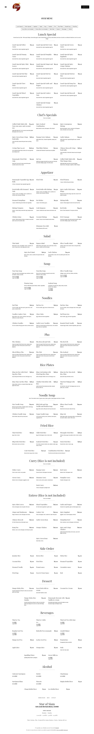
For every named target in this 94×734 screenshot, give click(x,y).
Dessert (58, 29)
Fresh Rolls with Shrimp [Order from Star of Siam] (44, 189)
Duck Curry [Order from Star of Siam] (40, 485)
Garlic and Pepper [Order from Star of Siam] (66, 504)
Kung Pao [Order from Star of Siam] (15, 527)
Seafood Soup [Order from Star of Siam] (52, 283)
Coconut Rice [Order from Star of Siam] (16, 561)
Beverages (64, 29)
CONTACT (53, 697)
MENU (48, 697)
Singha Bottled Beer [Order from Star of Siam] (66, 681)
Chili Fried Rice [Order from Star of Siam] (41, 433)
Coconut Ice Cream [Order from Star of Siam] (66, 588)
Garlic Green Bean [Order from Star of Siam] (42, 520)
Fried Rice (75, 26)
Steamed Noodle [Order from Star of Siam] (17, 567)
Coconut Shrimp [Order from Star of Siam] (41, 217)
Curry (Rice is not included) (27, 29)
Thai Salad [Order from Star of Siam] (15, 243)
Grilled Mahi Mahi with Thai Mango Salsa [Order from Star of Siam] (67, 160)
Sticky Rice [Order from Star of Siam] (63, 556)
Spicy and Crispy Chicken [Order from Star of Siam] (65, 528)
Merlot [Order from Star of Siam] (38, 674)
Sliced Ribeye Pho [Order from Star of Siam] (18, 352)
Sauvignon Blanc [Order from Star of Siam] (17, 681)
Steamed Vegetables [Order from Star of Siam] (66, 561)
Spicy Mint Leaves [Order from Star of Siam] (18, 504)
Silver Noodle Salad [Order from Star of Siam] (66, 243)
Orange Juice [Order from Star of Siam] (40, 647)
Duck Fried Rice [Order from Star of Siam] (65, 442)
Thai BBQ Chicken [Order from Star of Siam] (42, 148)
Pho (55, 26)
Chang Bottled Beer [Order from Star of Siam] (30, 689)
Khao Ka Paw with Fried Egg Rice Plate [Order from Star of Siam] (20, 373)
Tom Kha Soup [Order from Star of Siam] (41, 271)
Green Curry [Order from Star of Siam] (16, 477)
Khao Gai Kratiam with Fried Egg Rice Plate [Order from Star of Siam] (43, 373)
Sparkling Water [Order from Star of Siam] (29, 655)
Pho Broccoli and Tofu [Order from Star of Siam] (43, 342)
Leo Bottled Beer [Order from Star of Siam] (53, 689)
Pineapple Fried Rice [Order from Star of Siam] (66, 433)
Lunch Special (20, 26)
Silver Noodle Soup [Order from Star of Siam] (66, 271)
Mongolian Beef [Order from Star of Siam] (65, 520)
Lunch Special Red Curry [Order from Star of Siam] (44, 45)
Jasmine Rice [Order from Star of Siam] (16, 556)
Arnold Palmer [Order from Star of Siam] (65, 631)
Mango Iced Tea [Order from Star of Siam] (17, 640)
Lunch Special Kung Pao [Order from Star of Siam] (68, 83)
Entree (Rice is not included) (42, 29)
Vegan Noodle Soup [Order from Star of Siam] (42, 414)
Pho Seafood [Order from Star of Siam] (64, 352)
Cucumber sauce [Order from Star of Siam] (65, 567)
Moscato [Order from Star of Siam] (39, 681)
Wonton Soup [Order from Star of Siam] (28, 283)
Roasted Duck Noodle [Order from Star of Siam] (67, 323)
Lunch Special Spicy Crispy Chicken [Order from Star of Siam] (66, 65)
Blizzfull (57, 728)
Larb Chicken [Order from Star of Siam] (52, 252)
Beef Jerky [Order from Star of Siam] (63, 208)
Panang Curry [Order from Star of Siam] (40, 470)
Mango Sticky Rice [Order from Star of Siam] (18, 588)
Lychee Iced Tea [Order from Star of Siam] (41, 640)
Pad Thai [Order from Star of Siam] (15, 305)
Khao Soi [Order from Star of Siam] (63, 414)
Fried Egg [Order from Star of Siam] (15, 573)
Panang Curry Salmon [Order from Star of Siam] (43, 137)
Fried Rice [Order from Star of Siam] (39, 561)
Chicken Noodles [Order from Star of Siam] (17, 323)
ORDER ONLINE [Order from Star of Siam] (41, 697)
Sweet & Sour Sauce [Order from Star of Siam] (42, 573)
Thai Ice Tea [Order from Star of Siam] (16, 620)
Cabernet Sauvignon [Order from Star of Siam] (18, 674)
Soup (45, 26)
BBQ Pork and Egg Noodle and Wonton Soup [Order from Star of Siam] (44, 405)
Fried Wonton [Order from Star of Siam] (64, 180)
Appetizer (35, 26)
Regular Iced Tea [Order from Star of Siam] (17, 631)
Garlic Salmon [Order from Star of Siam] (64, 137)
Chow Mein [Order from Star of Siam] (39, 314)
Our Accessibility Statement (62, 730)
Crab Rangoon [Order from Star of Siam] (40, 208)
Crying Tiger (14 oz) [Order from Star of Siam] (18, 148)
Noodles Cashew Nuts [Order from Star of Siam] (19, 314)
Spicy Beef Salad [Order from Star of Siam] (29, 252)
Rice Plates (60, 26)
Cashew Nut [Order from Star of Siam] (40, 512)
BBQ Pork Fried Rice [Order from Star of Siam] (18, 442)
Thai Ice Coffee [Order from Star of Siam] (41, 620)
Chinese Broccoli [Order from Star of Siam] (17, 520)
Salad (41, 26)
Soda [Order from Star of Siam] (61, 647)
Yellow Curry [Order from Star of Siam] (16, 470)
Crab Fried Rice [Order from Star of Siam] (29, 451)
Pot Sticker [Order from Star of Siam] (39, 200)
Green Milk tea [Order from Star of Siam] (53, 655)
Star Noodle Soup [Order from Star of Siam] (17, 404)
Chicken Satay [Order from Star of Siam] (16, 217)
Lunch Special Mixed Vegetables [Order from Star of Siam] (19, 94)
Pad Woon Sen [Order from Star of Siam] (64, 314)
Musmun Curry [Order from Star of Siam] (41, 477)
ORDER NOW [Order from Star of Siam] (85, 7)
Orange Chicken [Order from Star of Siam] (41, 527)
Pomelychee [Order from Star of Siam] (64, 640)
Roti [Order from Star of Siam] (61, 573)
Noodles (50, 26)
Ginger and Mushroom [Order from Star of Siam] (19, 512)
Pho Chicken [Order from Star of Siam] (16, 342)
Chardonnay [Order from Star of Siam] (64, 674)
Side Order (52, 29)
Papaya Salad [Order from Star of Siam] (40, 243)
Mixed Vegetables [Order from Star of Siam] (41, 504)
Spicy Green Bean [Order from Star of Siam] (41, 538)
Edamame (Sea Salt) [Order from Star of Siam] (42, 226)
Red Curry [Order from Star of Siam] (63, 470)
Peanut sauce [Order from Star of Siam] (40, 567)
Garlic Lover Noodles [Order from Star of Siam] (43, 323)
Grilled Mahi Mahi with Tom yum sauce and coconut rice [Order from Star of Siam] (21, 126)
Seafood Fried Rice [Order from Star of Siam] (42, 442)
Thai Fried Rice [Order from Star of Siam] (17, 433)
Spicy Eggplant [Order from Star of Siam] (65, 512)
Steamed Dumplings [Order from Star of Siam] (18, 200)
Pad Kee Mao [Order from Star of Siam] (64, 305)
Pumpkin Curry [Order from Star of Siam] (65, 477)
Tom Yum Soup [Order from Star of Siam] (17, 271)
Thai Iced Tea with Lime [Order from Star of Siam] (68, 620)
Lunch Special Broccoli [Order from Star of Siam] (67, 93)
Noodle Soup (68, 26)
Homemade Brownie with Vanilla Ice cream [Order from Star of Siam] (56, 599)
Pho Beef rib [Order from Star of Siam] (64, 342)
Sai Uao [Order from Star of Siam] (38, 159)
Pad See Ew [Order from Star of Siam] (40, 305)
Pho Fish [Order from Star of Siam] (39, 352)
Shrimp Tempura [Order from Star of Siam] (17, 208)
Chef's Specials (28, 26)
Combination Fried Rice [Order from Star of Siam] (56, 451)
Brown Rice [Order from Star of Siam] (40, 556)
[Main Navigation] (6, 7)
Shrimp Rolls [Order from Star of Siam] (64, 200)
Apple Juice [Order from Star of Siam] (15, 647)
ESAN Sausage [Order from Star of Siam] (64, 217)
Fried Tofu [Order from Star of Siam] (39, 180)
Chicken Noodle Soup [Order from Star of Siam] (19, 414)
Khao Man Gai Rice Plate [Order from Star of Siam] (20, 382)
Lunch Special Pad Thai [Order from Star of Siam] (19, 74)
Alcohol (70, 29)
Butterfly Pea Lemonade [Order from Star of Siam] (44, 631)
